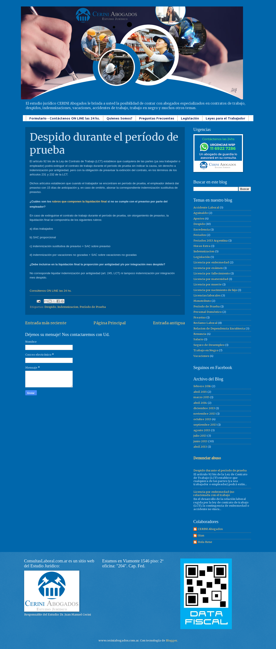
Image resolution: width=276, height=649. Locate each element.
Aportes (198, 218)
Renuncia (199, 334)
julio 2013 (200, 435)
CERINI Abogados (210, 529)
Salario (198, 339)
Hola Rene (205, 542)
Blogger (171, 640)
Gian (201, 535)
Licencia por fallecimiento (211, 273)
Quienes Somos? (119, 118)
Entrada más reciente (45, 322)
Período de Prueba (93, 307)
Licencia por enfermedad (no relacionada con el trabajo (213, 493)
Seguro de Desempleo (208, 345)
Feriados (199, 235)
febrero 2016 (202, 386)
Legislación (190, 118)
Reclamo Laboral (205, 323)
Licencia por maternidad (210, 279)
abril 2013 (200, 447)
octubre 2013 (202, 419)
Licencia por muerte (207, 284)
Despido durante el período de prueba (220, 470)
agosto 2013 (201, 430)
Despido (50, 307)
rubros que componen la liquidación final (79, 201)
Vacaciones (201, 356)
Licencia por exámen (208, 268)
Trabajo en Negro (205, 350)
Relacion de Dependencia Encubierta (219, 328)
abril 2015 (200, 392)
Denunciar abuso (207, 458)
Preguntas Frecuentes (156, 118)
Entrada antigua (169, 322)
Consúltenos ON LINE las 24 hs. (51, 290)
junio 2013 (200, 441)
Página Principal (110, 322)
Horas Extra (201, 246)
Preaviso (199, 317)
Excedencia (201, 229)
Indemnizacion (67, 307)
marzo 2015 (201, 397)
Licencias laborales (207, 295)
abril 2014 (200, 403)
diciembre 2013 (204, 408)
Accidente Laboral (206, 207)
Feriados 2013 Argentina (210, 240)
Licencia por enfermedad (211, 262)
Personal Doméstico (207, 312)
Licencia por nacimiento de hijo (215, 290)
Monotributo (202, 301)
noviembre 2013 (204, 413)
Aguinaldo (200, 213)
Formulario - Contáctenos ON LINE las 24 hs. (64, 118)
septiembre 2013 (205, 424)
